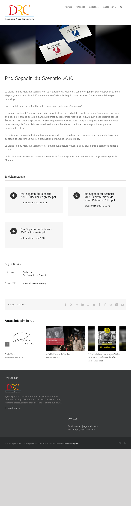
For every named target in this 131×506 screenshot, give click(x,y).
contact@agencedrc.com (86, 426)
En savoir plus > (12, 408)
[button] (121, 6)
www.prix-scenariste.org (34, 283)
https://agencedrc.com (84, 429)
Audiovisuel (28, 272)
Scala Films (10, 354)
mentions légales (71, 443)
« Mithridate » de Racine (58, 354)
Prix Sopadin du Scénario (35, 275)
